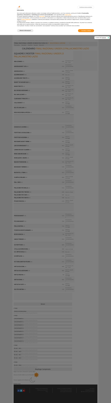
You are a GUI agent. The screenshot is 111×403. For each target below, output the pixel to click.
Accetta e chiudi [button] (86, 30)
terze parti (41, 16)
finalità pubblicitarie (26, 19)
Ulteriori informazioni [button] (25, 30)
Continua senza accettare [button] (85, 7)
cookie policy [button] (68, 14)
